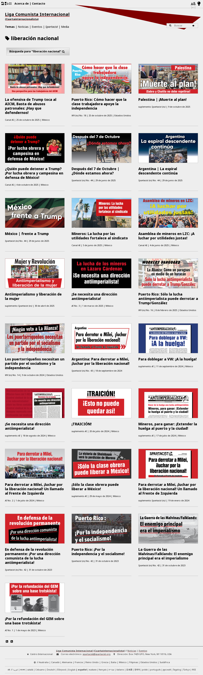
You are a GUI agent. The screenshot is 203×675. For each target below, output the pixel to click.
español (82, 644)
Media (65, 27)
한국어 (137, 644)
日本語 (129, 644)
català (30, 644)
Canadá (55, 637)
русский (167, 644)
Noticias (23, 27)
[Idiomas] (193, 4)
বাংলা (22, 645)
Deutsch (51, 644)
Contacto (38, 3)
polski (145, 644)
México (123, 637)
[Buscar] (194, 25)
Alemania (67, 637)
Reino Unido (92, 637)
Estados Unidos (149, 637)
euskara (93, 644)
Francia (79, 637)
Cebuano (40, 644)
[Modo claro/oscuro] (199, 4)
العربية (15, 645)
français (102, 644)
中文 (194, 644)
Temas (10, 27)
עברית (111, 644)
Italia (113, 637)
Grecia (104, 637)
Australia (44, 637)
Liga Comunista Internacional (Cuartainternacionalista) (90, 626)
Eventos (37, 27)
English (72, 644)
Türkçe (186, 644)
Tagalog (177, 644)
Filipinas (133, 637)
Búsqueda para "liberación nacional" (38, 51)
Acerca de (21, 3)
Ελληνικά (61, 644)
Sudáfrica (165, 637)
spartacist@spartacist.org (96, 629)
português (155, 644)
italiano (120, 644)
